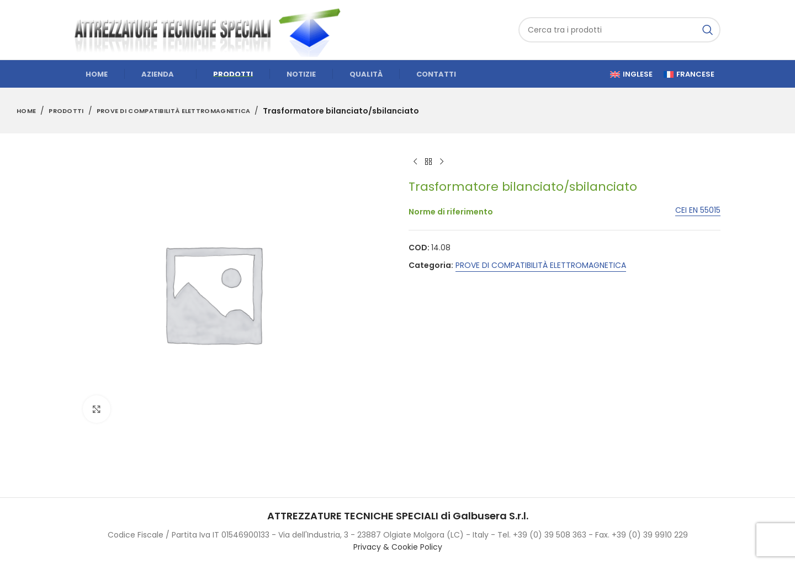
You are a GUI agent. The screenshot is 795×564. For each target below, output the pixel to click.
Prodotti (66, 110)
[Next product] (441, 162)
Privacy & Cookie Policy (397, 546)
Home (26, 110)
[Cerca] (619, 29)
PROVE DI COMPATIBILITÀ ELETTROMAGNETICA (174, 110)
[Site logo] (213, 29)
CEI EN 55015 (697, 211)
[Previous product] (415, 162)
